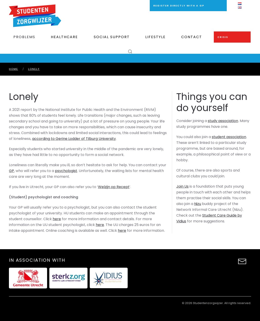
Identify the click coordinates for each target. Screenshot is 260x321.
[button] (130, 51)
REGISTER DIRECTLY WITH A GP (178, 5)
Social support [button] (112, 36)
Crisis (222, 37)
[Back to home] (35, 15)
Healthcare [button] (64, 36)
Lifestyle (155, 36)
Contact (191, 36)
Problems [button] (24, 36)
